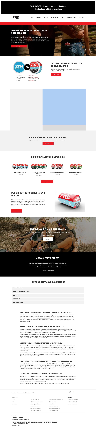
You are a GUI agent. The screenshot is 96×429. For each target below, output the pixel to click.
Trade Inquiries (71, 17)
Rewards (38, 17)
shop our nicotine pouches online (44, 336)
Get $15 (46, 17)
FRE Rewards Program (35, 408)
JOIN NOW (48, 239)
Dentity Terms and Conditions (56, 399)
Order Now (56, 74)
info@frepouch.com (72, 403)
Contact (81, 17)
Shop (32, 17)
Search (13, 399)
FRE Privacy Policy (34, 399)
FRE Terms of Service (35, 406)
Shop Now (18, 46)
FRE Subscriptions (53, 410)
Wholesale (14, 403)
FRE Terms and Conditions (36, 401)
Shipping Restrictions (35, 403)
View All (47, 182)
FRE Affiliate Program (35, 410)
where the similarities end (43, 318)
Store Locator (55, 17)
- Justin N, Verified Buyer (48, 270)
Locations (14, 392)
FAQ (63, 17)
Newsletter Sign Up (53, 406)
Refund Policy (52, 401)
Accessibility (52, 403)
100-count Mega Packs (36, 355)
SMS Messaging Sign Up (54, 408)
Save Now (48, 143)
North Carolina (21, 392)
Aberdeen (28, 392)
